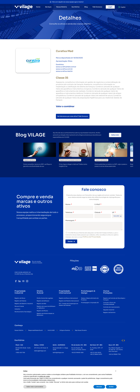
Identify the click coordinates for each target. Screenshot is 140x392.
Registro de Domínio (109, 312)
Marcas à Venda (19, 306)
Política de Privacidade (92, 237)
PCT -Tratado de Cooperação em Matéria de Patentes (68, 304)
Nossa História (61, 7)
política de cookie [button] (44, 376)
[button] (122, 340)
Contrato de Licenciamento (111, 307)
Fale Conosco (97, 7)
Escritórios (76, 7)
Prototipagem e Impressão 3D (90, 302)
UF (113, 212)
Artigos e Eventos (65, 330)
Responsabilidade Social (35, 330)
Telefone (69, 212)
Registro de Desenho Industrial (24, 303)
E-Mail (97, 204)
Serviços (48, 7)
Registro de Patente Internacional (69, 301)
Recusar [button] (99, 386)
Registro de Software (43, 301)
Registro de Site (41, 303)
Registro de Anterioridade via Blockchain (45, 314)
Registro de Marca (29, 160)
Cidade (98, 212)
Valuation (17, 309)
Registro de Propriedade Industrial (70, 160)
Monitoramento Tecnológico (23, 311)
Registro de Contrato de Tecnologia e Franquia (114, 299)
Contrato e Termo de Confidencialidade (109, 303)
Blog (86, 7)
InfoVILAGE (51, 330)
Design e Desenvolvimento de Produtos (89, 299)
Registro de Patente (101, 160)
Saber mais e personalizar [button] (34, 386)
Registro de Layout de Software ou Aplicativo (46, 307)
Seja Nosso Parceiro (81, 330)
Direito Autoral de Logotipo (45, 298)
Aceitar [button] (111, 386)
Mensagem (70, 220)
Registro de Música (42, 310)
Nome (68, 204)
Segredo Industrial (108, 309)
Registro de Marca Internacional (68, 298)
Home (38, 7)
